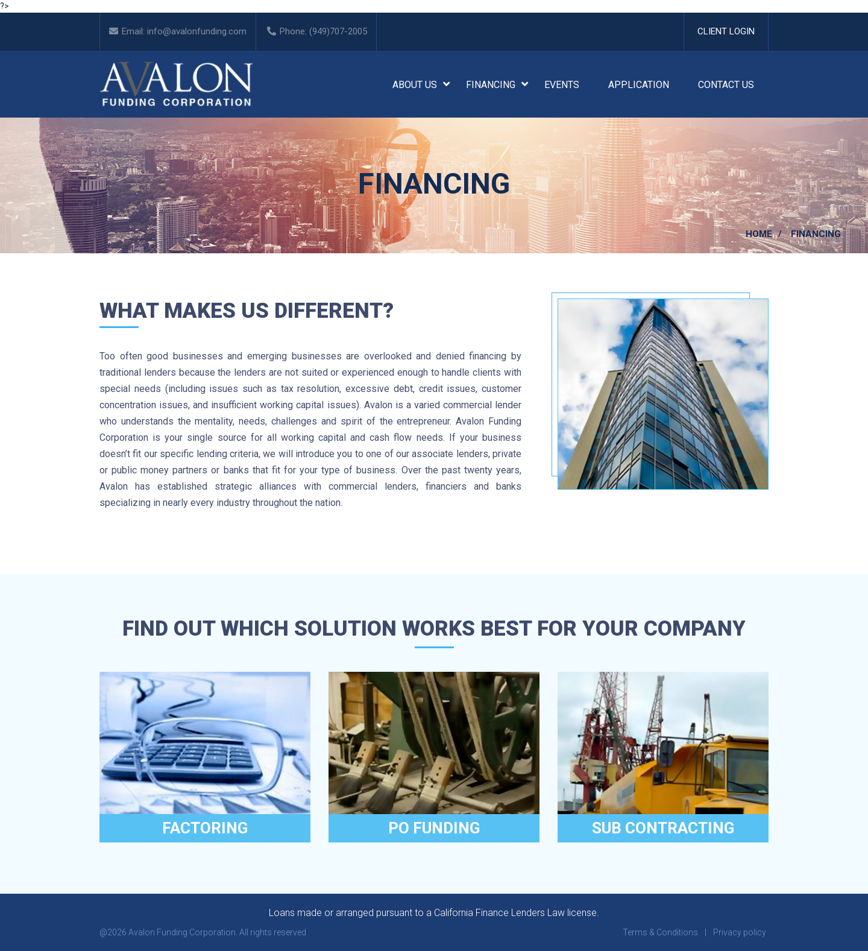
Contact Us (726, 84)
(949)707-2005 (338, 31)
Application (638, 84)
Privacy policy (739, 932)
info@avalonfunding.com (197, 31)
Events (561, 84)
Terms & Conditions (660, 932)
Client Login (726, 31)
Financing (490, 84)
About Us (414, 84)
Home (759, 234)
